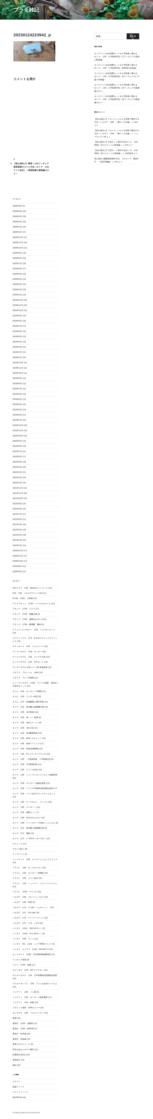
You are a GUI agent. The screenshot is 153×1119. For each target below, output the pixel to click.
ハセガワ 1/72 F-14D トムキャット (31, 907)
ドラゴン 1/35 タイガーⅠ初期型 (28, 873)
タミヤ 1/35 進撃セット (24, 812)
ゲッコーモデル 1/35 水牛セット (28, 662)
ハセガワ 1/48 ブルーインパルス (28, 897)
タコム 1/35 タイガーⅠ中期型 (27, 691)
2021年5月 (17, 524)
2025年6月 (17, 268)
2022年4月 (17, 467)
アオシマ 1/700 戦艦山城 (25, 614)
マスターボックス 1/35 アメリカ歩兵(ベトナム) (35, 983)
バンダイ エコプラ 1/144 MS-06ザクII (31, 949)
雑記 (14, 1065)
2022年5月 (17, 462)
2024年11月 (18, 305)
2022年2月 (17, 477)
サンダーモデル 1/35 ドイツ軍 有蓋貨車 (30, 667)
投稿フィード (18, 1087)
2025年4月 (17, 279)
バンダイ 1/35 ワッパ (23, 939)
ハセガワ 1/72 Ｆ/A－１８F (26, 923)
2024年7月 (17, 326)
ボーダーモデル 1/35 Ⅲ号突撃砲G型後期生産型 (35, 975)
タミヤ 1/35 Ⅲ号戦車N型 (25, 764)
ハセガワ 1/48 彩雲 (22, 902)
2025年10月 (18, 248)
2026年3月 (17, 222)
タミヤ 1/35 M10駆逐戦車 (25, 733)
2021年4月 (17, 530)
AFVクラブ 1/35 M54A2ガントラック (30, 588)
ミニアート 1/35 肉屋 (23, 1002)
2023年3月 (17, 409)
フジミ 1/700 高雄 (22, 965)
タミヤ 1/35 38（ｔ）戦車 (25, 717)
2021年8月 (17, 509)
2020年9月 (17, 566)
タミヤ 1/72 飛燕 (21, 833)
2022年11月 (18, 430)
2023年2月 (17, 415)
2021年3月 (17, 535)
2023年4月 (17, 404)
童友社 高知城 (19, 1039)
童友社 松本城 (19, 1034)
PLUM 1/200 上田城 (23, 598)
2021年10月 (18, 498)
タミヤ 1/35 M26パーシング (26, 743)
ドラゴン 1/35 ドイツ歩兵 (25, 878)
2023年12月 (18, 362)
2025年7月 (17, 263)
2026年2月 (17, 227)
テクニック (17, 844)
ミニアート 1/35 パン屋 (24, 992)
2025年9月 (17, 253)
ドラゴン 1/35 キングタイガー (27, 868)
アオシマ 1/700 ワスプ (24, 609)
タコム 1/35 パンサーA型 (25, 696)
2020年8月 (17, 571)
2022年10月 (18, 436)
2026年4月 (17, 216)
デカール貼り (18, 849)
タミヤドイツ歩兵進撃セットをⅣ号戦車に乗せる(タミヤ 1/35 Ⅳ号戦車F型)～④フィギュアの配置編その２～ (117, 88)
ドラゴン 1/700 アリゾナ (25, 892)
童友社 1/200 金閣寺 (23, 1023)
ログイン (16, 1081)
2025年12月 (18, 237)
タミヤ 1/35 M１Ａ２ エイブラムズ (29, 754)
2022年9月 (17, 441)
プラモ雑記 (26, 10)
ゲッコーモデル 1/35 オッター (27, 651)
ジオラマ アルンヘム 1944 (25, 672)
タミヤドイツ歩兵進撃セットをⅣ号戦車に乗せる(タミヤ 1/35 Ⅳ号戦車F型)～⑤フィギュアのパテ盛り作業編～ (117, 76)
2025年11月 (18, 242)
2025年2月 (17, 289)
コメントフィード (20, 1092)
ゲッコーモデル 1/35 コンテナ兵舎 (29, 657)
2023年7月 (17, 389)
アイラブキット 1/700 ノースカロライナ (32, 603)
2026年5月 (17, 211)
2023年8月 (17, 383)
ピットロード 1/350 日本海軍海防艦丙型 (32, 954)
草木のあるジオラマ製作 (23, 1049)
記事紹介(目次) (19, 1055)
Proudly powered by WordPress (26, 1112)
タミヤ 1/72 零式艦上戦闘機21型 (28, 828)
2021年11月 (18, 493)
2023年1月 (17, 420)
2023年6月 (17, 394)
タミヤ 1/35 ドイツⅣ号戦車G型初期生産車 (33, 788)
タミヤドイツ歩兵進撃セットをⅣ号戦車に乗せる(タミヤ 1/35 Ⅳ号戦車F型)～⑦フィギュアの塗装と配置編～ (117, 56)
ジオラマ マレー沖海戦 (23, 678)
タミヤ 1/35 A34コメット (25, 722)
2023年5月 (17, 399)
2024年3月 (17, 347)
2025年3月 (17, 284)
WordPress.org (19, 1097)
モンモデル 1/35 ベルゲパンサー (28, 1013)
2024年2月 (17, 352)
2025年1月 (17, 295)
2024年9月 (17, 315)
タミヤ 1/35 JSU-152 (23, 728)
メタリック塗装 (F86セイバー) (27, 1007)
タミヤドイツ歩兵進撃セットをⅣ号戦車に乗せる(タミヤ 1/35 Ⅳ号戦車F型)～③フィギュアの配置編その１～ (117, 99)
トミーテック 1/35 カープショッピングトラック (35, 859)
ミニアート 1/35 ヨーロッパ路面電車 (30, 997)
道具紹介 (16, 1060)
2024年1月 (17, 357)
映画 (14, 1018)
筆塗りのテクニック (21, 1044)
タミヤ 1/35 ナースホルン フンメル (30, 802)
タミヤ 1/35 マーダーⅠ (24, 807)
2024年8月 (17, 321)
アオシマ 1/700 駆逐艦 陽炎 (27, 624)
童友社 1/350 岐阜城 (23, 1028)
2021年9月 (17, 503)
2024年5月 (17, 336)
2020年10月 (18, 561)
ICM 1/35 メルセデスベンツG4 (27, 593)
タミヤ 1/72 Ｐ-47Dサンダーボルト (29, 838)
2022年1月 (17, 483)
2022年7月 (17, 451)
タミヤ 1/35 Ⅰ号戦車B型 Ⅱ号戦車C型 (31, 759)
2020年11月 (18, 556)
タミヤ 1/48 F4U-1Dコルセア (27, 818)
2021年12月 (18, 488)
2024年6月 (17, 331)
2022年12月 (18, 425)
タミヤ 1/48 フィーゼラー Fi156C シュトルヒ (34, 823)
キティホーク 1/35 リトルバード (28, 646)
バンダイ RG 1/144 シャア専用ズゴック (32, 944)
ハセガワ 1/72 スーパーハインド (28, 918)
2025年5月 (17, 274)
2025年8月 (17, 258)
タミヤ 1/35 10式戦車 (23, 712)
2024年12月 (18, 300)
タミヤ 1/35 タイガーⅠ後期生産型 (29, 783)
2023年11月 (18, 368)
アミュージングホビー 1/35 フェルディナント (34, 630)
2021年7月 (17, 514)
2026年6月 (17, 206)
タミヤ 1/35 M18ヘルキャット (27, 738)
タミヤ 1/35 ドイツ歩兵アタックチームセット (34, 794)
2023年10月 (18, 373)
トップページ (18, 854)
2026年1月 (17, 232)
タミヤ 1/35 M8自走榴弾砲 (26, 749)
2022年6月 (17, 456)
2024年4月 (17, 342)
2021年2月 (17, 540)
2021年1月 (17, 545)
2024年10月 (18, 310)
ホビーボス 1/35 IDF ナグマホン (28, 970)
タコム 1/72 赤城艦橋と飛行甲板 (28, 702)
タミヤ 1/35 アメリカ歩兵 (25, 769)
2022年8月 (17, 446)
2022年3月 (17, 472)
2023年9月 (17, 378)
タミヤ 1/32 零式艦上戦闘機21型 (28, 707)
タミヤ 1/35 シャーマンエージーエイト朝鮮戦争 (35, 775)
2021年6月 (17, 519)
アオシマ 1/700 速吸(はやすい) (27, 619)
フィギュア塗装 (19, 960)
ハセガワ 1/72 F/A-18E (24, 912)
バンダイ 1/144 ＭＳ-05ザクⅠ (27, 933)
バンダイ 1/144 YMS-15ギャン (27, 928)
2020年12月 (18, 550)
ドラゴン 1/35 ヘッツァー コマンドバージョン (35, 883)
